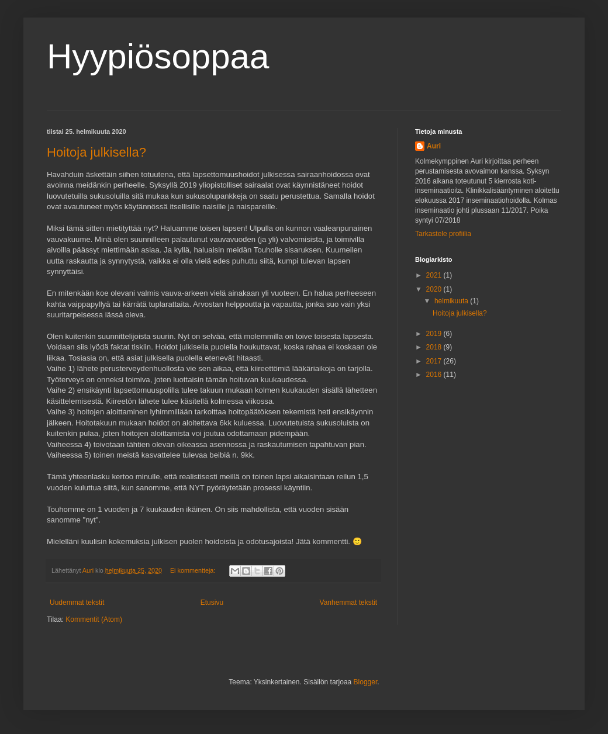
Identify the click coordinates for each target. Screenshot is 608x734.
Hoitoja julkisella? (96, 152)
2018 (435, 347)
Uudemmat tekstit (77, 602)
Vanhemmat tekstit (348, 602)
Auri (434, 146)
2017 (435, 361)
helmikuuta (452, 301)
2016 (435, 375)
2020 (435, 289)
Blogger (366, 682)
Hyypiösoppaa (158, 56)
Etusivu (212, 602)
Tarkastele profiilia (443, 234)
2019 (435, 334)
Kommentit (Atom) (93, 619)
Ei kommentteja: (193, 570)
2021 (435, 275)
